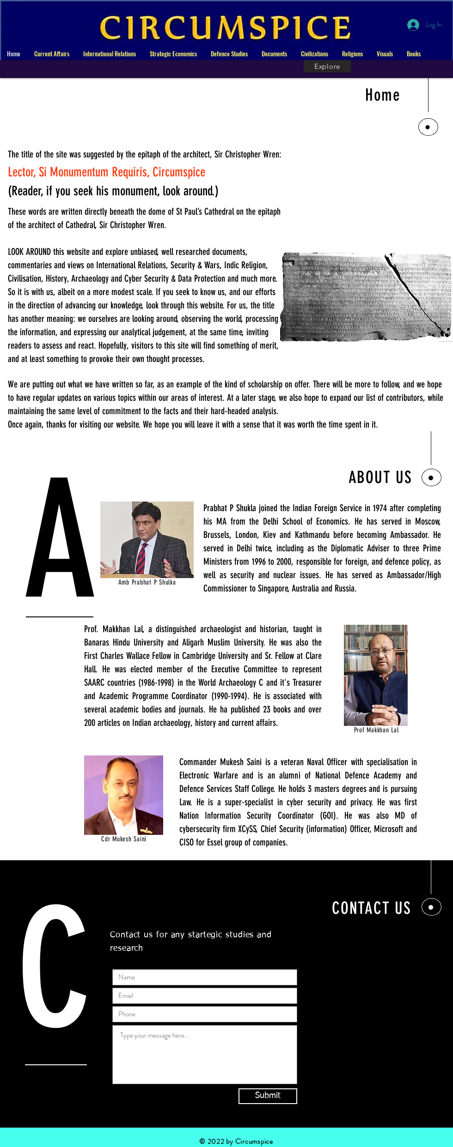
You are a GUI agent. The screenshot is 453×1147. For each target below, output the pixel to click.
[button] (51, 53)
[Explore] (327, 66)
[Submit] (268, 1096)
